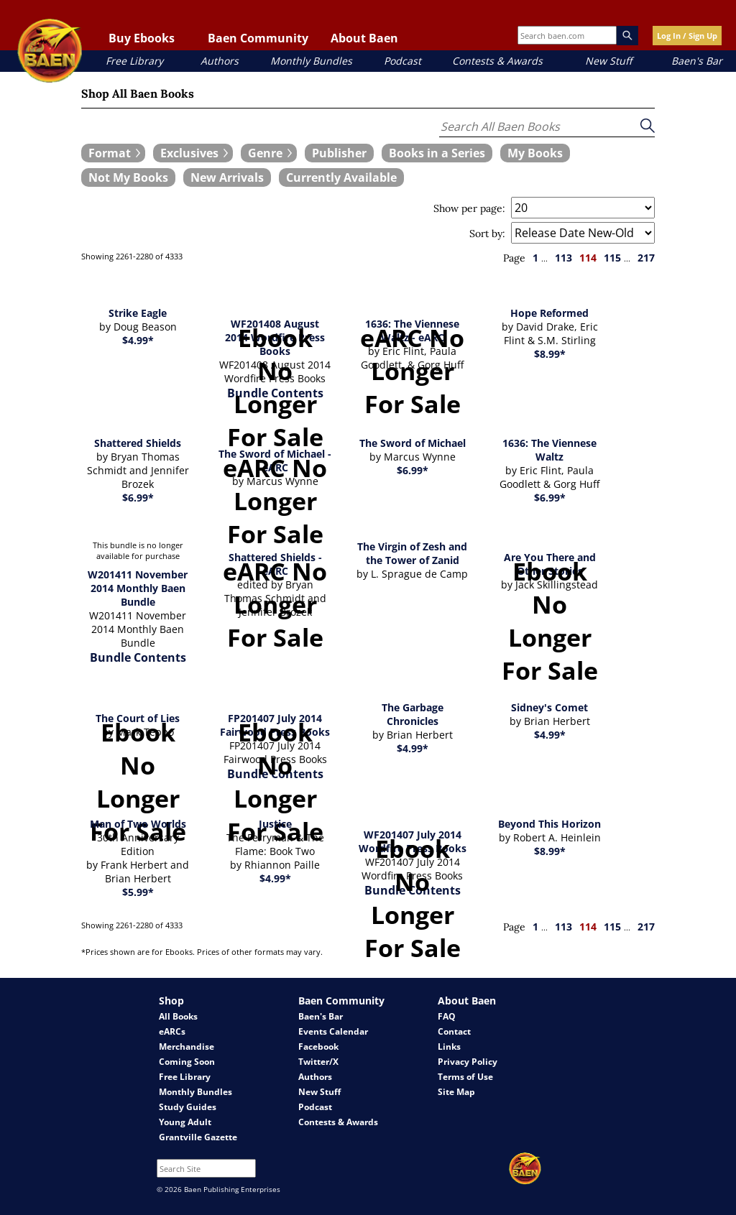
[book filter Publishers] (339, 153)
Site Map (456, 1092)
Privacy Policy (467, 1061)
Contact (454, 1031)
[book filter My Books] (535, 153)
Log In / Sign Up (687, 35)
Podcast (402, 61)
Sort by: (487, 233)
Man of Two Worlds (138, 824)
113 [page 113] (563, 257)
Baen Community (258, 38)
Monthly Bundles (311, 61)
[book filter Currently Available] (341, 177)
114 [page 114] (588, 257)
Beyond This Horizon (549, 824)
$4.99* (138, 340)
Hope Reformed (549, 313)
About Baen (364, 38)
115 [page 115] (612, 257)
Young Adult (185, 1122)
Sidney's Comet (549, 707)
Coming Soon (187, 1061)
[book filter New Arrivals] (227, 177)
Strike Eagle (138, 313)
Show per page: (469, 208)
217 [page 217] (646, 257)
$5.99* (138, 892)
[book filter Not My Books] (128, 177)
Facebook (318, 1046)
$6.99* (138, 497)
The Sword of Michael (412, 443)
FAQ (447, 1016)
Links (449, 1046)
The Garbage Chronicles (412, 714)
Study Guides (187, 1107)
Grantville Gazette (198, 1137)
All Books (178, 1016)
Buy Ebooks (142, 38)
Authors (220, 61)
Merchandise (186, 1046)
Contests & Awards (497, 61)
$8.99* (550, 354)
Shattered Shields (137, 443)
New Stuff (608, 61)
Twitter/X (318, 1061)
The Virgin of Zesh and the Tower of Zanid (412, 553)
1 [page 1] (535, 257)
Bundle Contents (138, 657)
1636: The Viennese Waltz (549, 449)
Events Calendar (333, 1031)
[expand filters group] (113, 153)
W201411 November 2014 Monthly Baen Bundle (138, 588)
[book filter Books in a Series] (437, 153)
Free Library (134, 61)
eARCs (172, 1031)
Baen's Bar (696, 61)
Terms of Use (465, 1077)
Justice (275, 824)
